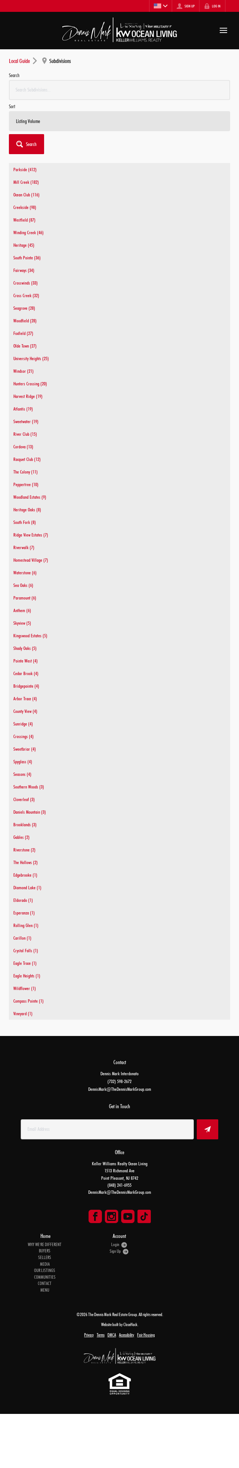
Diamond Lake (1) (27, 887)
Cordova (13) (23, 446)
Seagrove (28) (24, 308)
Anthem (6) (22, 610)
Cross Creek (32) (26, 295)
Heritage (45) (23, 245)
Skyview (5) (22, 623)
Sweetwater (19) (26, 421)
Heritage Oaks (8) (27, 509)
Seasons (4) (22, 774)
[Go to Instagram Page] (111, 1216)
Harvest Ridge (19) (28, 396)
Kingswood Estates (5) (30, 635)
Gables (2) (21, 837)
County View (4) (25, 711)
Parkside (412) (25, 169)
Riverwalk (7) (23, 547)
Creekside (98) (24, 207)
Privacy (89, 1335)
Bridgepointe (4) (26, 686)
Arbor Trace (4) (25, 698)
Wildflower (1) (24, 988)
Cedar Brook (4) (26, 673)
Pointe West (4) (25, 661)
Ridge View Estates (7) (30, 535)
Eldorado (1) (23, 900)
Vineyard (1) (23, 1013)
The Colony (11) (25, 472)
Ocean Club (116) (26, 194)
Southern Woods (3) (28, 787)
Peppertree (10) (26, 484)
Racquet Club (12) (27, 459)
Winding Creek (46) (28, 232)
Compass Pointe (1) (28, 1001)
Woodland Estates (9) (29, 497)
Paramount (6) (24, 598)
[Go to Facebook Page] (95, 1216)
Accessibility (126, 1335)
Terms (100, 1335)
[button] (26, 144)
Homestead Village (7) (30, 560)
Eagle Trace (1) (25, 963)
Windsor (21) (23, 371)
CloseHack (130, 1324)
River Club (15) (25, 434)
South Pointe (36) (27, 257)
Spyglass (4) (22, 761)
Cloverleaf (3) (24, 799)
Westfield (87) (24, 220)
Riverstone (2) (24, 850)
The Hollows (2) (25, 862)
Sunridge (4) (23, 724)
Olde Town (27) (25, 346)
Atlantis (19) (23, 409)
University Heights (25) (31, 358)
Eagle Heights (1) (26, 976)
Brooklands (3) (25, 824)
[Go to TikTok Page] (144, 1216)
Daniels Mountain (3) (29, 812)
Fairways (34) (23, 270)
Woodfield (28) (25, 320)
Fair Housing (146, 1335)
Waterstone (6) (25, 572)
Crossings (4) (23, 736)
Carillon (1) (22, 938)
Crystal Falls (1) (25, 950)
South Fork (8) (24, 522)
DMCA (111, 1335)
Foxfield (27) (23, 333)
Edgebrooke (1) (25, 875)
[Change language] (160, 6)
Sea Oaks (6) (23, 585)
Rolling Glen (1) (26, 925)
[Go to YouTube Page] (128, 1216)
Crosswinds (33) (25, 283)
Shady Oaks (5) (25, 648)
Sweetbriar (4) (24, 749)
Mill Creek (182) (26, 182)
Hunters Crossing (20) (30, 383)
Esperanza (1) (24, 913)
